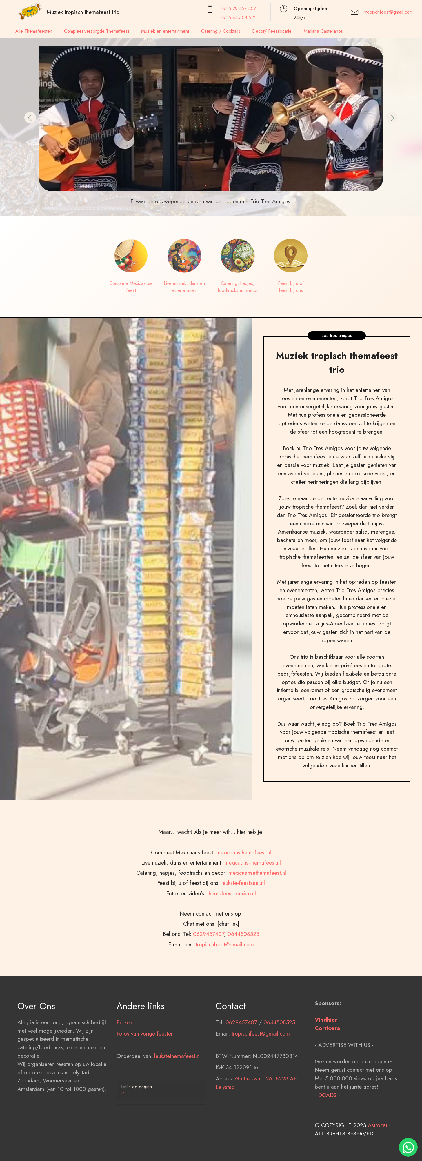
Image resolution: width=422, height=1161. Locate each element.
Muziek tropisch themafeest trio (83, 12)
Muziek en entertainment (165, 31)
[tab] (161, 1090)
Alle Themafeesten (33, 31)
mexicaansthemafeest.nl (243, 927)
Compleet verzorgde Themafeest (96, 31)
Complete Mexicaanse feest (131, 287)
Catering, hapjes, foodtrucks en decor (238, 287)
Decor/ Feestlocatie (272, 31)
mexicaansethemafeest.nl (257, 948)
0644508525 (279, 1060)
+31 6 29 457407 (238, 8)
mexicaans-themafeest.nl (252, 937)
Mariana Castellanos (323, 31)
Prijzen (124, 1060)
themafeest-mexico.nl (231, 968)
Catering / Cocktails (220, 31)
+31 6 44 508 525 (238, 17)
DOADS (327, 1132)
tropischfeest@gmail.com (388, 12)
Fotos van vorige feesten (145, 1071)
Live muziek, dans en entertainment (184, 287)
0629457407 (241, 1060)
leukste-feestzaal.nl (243, 958)
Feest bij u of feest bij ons (291, 287)
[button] (30, 117)
